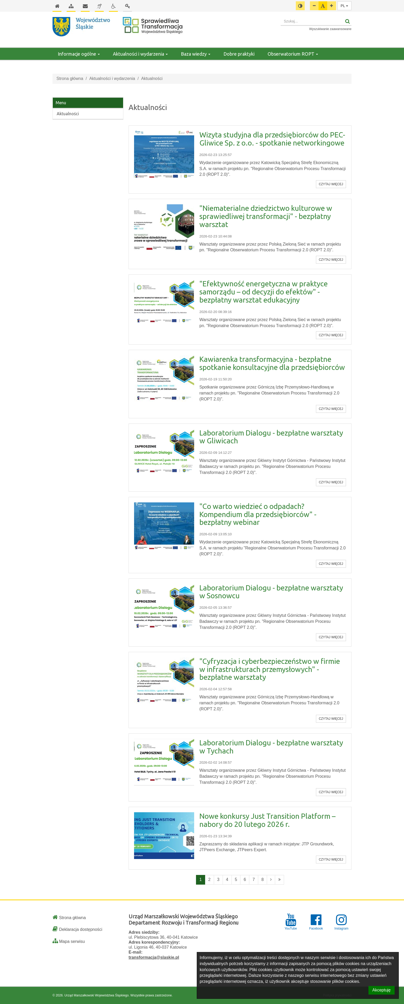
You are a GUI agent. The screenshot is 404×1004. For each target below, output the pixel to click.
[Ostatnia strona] (279, 880)
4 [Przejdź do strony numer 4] (227, 879)
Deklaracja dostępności (80, 929)
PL (344, 6)
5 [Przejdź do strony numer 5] (236, 879)
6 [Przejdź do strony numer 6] (245, 879)
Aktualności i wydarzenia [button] (140, 53)
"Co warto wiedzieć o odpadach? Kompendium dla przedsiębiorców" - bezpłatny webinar (257, 514)
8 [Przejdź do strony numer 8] (262, 879)
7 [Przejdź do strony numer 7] (253, 879)
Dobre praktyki (239, 53)
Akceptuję (381, 990)
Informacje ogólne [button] (79, 53)
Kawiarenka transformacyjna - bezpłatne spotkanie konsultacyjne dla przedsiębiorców (272, 363)
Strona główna (69, 78)
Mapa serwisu (72, 941)
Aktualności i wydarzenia (112, 78)
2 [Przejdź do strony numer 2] (209, 879)
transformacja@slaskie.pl (154, 957)
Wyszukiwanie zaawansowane (330, 29)
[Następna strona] (271, 880)
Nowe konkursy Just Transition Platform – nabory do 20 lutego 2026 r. (267, 820)
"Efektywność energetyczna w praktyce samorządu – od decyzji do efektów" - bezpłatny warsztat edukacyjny (263, 292)
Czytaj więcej (331, 184)
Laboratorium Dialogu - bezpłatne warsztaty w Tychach (271, 747)
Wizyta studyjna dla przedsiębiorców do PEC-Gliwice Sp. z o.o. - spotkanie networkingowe (272, 139)
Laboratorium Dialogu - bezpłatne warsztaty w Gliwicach (271, 437)
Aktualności (68, 113)
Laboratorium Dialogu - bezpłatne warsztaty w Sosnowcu (271, 592)
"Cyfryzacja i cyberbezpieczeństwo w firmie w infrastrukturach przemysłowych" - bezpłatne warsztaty (269, 669)
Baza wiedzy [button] (195, 53)
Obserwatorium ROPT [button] (293, 53)
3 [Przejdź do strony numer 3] (218, 879)
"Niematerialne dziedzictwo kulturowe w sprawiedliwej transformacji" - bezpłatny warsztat (265, 216)
